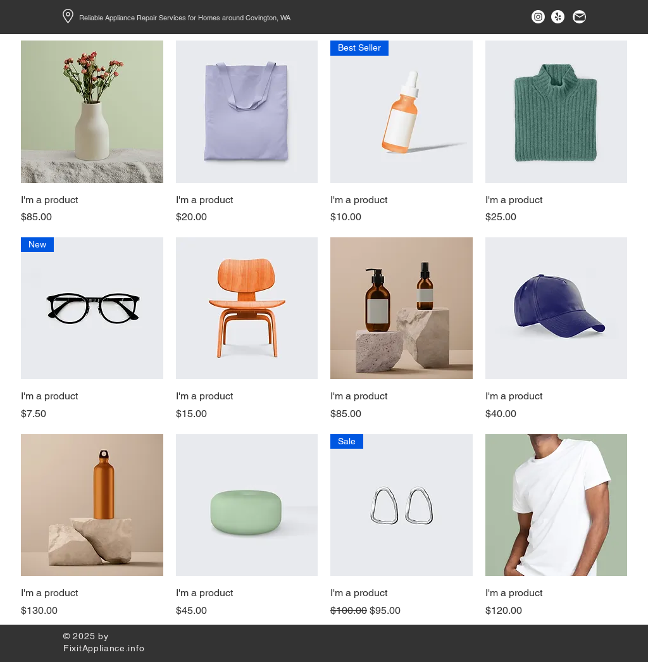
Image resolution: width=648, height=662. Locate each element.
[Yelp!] (557, 16)
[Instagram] (538, 16)
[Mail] (579, 16)
